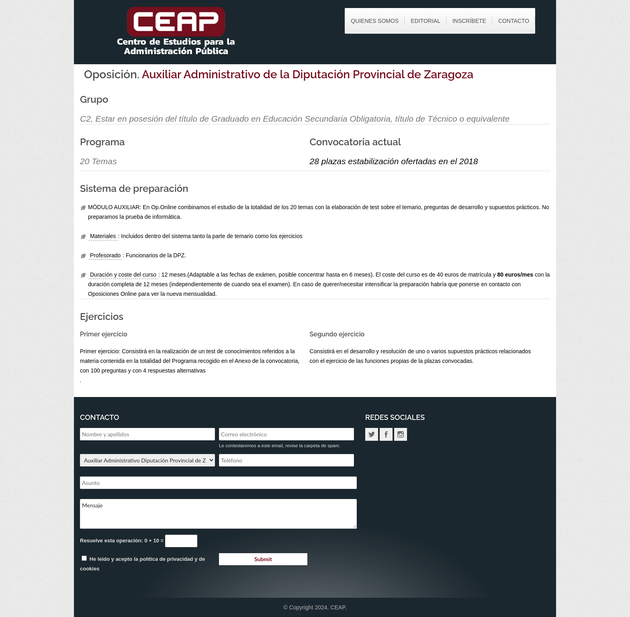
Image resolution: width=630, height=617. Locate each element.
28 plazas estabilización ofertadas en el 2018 (394, 161)
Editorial (425, 21)
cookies (89, 569)
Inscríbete (469, 21)
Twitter (371, 434)
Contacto (513, 21)
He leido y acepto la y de (142, 564)
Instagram (400, 434)
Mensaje (218, 514)
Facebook (386, 434)
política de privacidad (166, 559)
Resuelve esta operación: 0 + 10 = (122, 541)
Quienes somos (375, 21)
